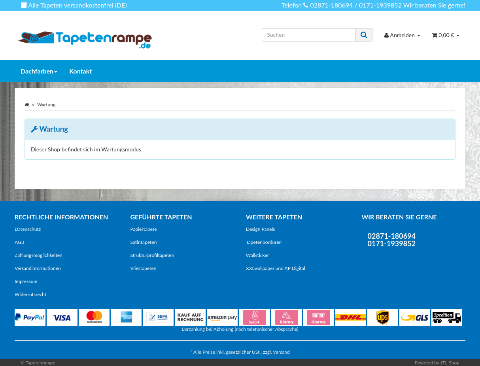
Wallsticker (257, 255)
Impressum (26, 281)
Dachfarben (39, 71)
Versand (281, 352)
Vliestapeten (143, 268)
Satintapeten (143, 242)
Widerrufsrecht (30, 294)
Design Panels (260, 229)
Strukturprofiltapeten (152, 255)
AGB (19, 242)
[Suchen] (309, 35)
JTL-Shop (449, 363)
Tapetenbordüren (264, 242)
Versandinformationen (38, 268)
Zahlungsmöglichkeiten (38, 255)
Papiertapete (143, 229)
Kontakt (80, 71)
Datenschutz (28, 229)
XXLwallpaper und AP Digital (275, 268)
